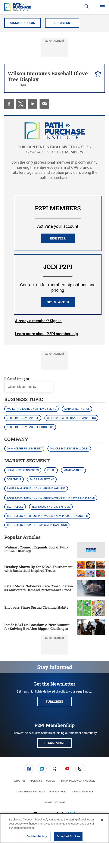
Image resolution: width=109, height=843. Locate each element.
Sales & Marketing (41, 479)
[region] (54, 828)
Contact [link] (51, 780)
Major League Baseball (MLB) (69, 448)
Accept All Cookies (68, 836)
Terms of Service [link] (82, 791)
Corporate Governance (23, 418)
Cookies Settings (54, 802)
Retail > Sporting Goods (23, 470)
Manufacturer (73, 470)
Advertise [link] (36, 780)
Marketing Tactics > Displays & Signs (31, 408)
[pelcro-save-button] (97, 74)
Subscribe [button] (54, 701)
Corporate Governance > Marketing (71, 418)
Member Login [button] (22, 23)
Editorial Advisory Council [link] (78, 780)
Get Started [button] (58, 302)
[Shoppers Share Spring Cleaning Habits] (91, 608)
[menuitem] (9, 104)
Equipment (14, 479)
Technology (15, 506)
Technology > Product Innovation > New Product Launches (47, 515)
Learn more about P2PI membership (46, 334)
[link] (9, 104)
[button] (102, 7)
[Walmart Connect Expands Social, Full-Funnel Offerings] (91, 550)
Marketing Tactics (77, 408)
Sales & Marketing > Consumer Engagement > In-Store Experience (51, 497)
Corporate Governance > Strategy (30, 427)
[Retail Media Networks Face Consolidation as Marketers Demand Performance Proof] (91, 588)
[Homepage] (17, 7)
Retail (51, 470)
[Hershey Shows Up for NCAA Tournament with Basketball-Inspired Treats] (91, 569)
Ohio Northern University (24, 448)
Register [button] (62, 23)
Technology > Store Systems (51, 506)
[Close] (102, 820)
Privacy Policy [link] (58, 791)
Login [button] (38, 321)
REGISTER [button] (58, 238)
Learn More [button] (54, 743)
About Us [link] (19, 780)
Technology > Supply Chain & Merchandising (37, 525)
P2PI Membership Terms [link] (30, 791)
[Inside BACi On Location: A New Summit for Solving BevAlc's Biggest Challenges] (91, 627)
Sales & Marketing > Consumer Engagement (36, 488)
